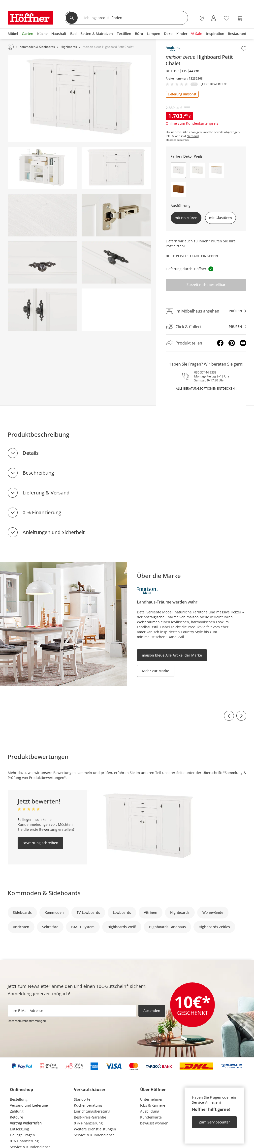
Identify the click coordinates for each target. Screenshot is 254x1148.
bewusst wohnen (154, 1123)
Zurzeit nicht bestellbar (206, 284)
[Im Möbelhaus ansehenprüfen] (206, 311)
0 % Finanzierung (42, 512)
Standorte (82, 1099)
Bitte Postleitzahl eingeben (192, 256)
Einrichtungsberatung (92, 1111)
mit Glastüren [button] (220, 217)
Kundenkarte (151, 1117)
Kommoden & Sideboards (44, 893)
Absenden (151, 1010)
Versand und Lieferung (29, 1105)
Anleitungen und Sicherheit (54, 532)
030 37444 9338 (205, 372)
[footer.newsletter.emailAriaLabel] (72, 1011)
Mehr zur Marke (155, 670)
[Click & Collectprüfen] (206, 327)
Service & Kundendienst (94, 1135)
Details (31, 453)
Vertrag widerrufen (26, 1123)
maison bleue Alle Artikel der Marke (172, 655)
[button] (197, 170)
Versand (193, 136)
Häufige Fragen (22, 1135)
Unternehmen (151, 1099)
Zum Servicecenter (214, 1122)
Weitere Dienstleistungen (95, 1129)
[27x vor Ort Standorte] (202, 18)
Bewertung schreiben (40, 842)
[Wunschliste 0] (226, 17)
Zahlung (17, 1111)
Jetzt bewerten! (213, 84)
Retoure (16, 1117)
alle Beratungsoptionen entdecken (205, 388)
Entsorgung (19, 1129)
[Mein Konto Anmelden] (213, 18)
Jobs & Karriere (152, 1105)
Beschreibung (38, 472)
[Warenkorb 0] (240, 18)
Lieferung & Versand (46, 492)
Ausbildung (149, 1111)
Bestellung (19, 1099)
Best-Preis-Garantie (90, 1117)
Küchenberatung (88, 1105)
